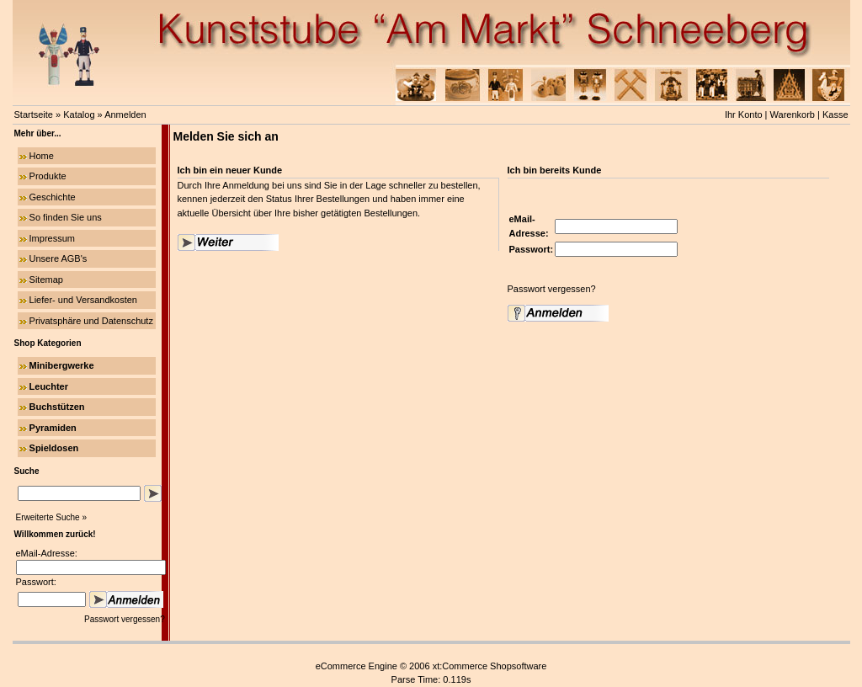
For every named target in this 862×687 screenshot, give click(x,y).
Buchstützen (57, 407)
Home (41, 156)
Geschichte (52, 197)
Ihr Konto (744, 114)
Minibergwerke (61, 365)
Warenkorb (792, 114)
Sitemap (46, 279)
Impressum (52, 238)
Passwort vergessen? (125, 619)
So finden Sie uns (65, 217)
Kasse (835, 114)
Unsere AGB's (58, 258)
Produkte (48, 176)
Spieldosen (54, 448)
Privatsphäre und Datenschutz (91, 321)
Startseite (33, 114)
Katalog (78, 114)
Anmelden (125, 114)
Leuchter (48, 386)
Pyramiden (53, 428)
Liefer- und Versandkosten (83, 300)
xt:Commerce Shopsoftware (490, 666)
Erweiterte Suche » (52, 517)
